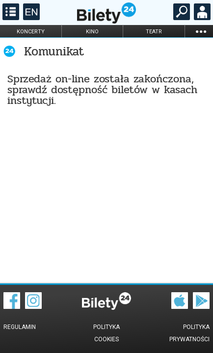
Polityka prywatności (189, 333)
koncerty (31, 31)
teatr (154, 31)
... (201, 31)
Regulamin (19, 327)
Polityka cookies (106, 333)
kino (92, 31)
